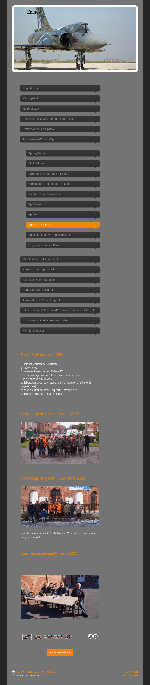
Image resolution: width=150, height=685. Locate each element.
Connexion (131, 671)
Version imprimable (26, 671)
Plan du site (48, 671)
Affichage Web (129, 675)
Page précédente (60, 652)
